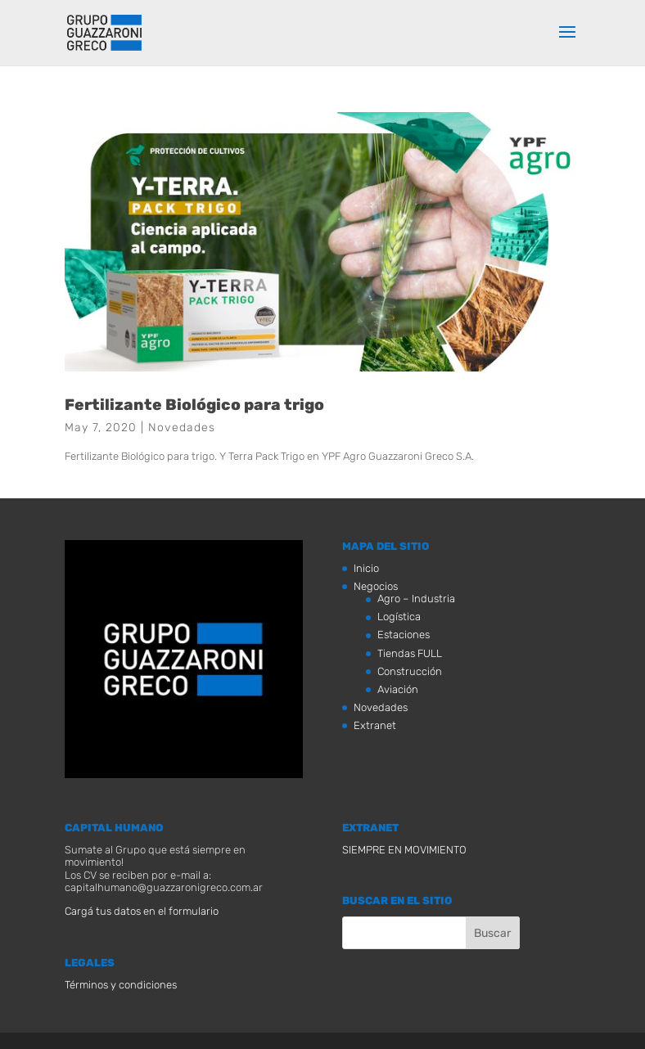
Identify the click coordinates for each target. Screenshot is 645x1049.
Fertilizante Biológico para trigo (194, 404)
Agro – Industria (416, 598)
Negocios (376, 586)
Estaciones (403, 634)
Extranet (375, 725)
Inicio (366, 568)
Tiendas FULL (409, 653)
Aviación (397, 689)
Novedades (181, 427)
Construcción (409, 671)
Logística (399, 616)
